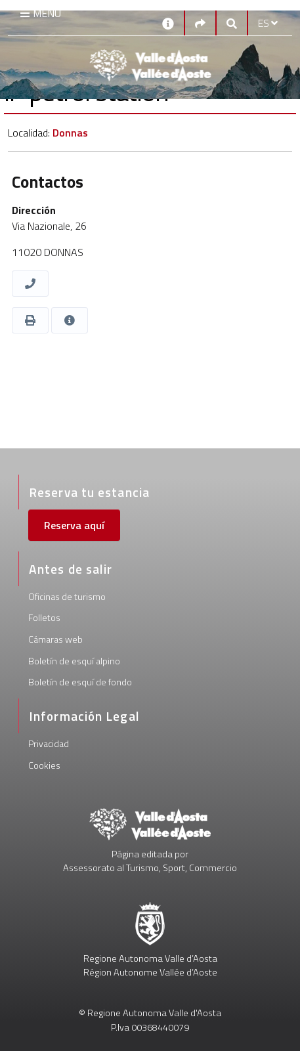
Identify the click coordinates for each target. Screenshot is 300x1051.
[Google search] (231, 23)
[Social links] (200, 23)
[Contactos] (168, 22)
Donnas (70, 132)
